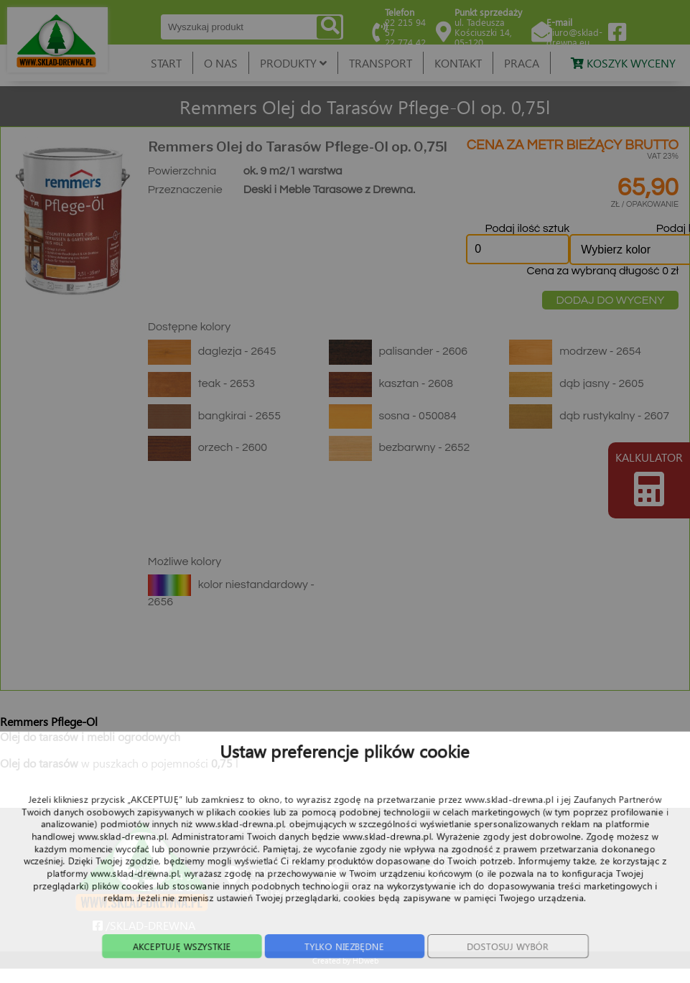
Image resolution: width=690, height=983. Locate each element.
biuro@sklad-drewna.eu (574, 37)
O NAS (221, 62)
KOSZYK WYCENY (623, 62)
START (166, 62)
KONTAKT (458, 62)
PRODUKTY (293, 62)
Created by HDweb (345, 960)
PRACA (521, 62)
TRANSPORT (380, 62)
